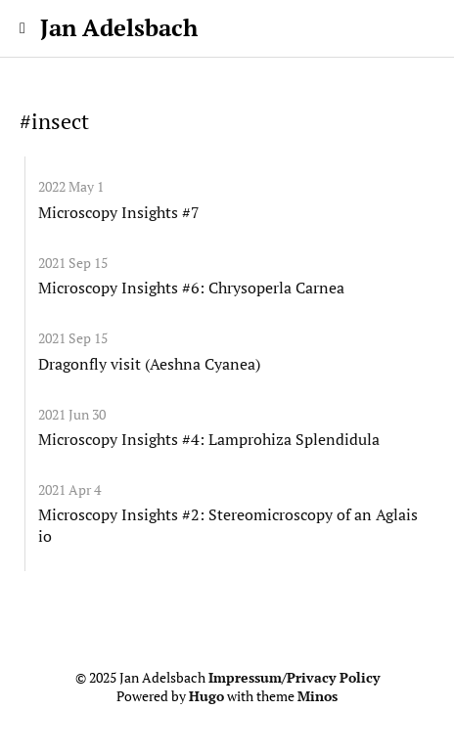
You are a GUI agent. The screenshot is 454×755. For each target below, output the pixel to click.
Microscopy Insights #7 (119, 212)
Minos (317, 696)
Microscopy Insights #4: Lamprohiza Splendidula (209, 439)
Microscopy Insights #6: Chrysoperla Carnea (191, 287)
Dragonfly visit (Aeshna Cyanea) (149, 364)
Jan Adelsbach (119, 27)
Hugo (206, 696)
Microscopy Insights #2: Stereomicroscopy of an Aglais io (228, 525)
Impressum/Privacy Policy (294, 678)
